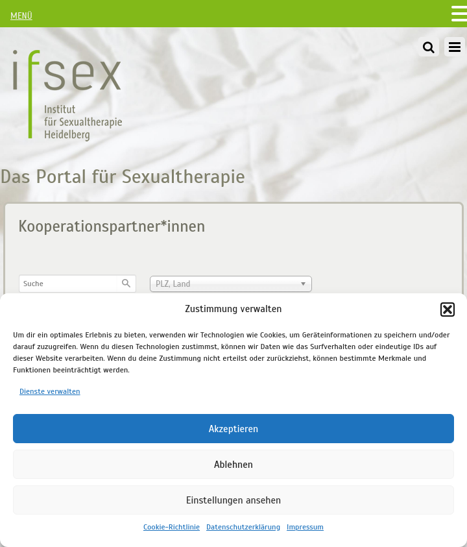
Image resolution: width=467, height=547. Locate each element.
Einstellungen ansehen (233, 500)
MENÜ (21, 16)
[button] (447, 309)
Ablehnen (233, 464)
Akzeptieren (234, 429)
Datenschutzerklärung (243, 526)
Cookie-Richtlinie (171, 526)
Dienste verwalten (49, 391)
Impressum (305, 526)
